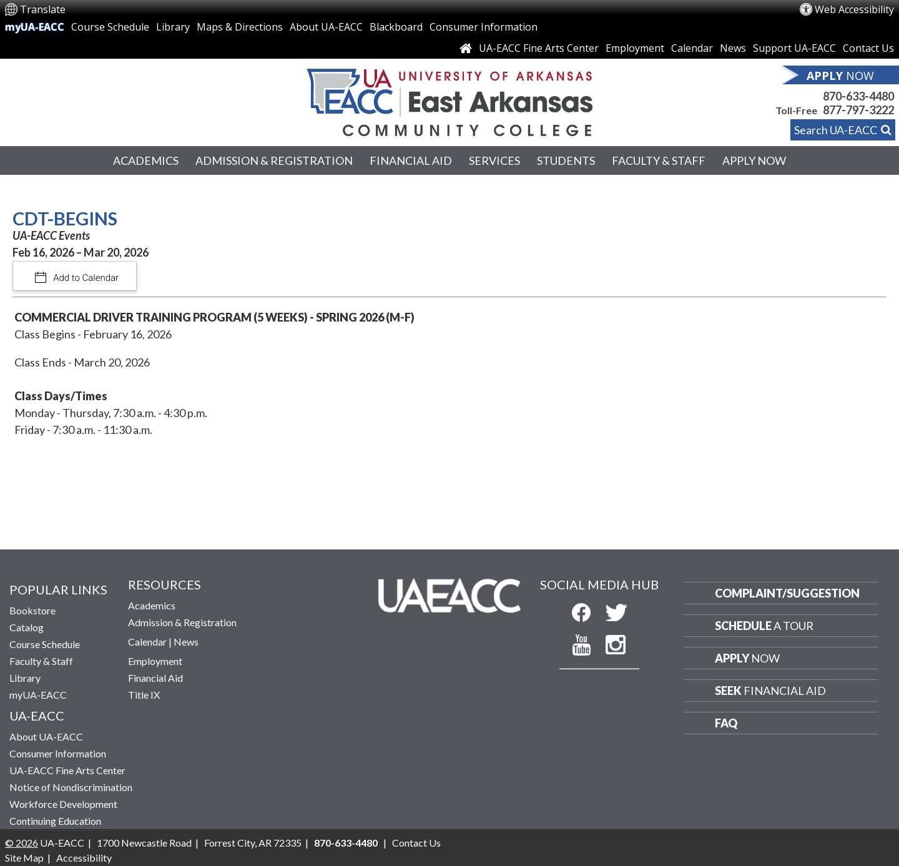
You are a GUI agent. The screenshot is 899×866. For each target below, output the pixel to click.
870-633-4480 (858, 96)
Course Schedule (110, 27)
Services (494, 160)
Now (747, 658)
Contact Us (868, 48)
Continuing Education (55, 821)
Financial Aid (411, 160)
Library (173, 27)
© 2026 (21, 843)
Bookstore (32, 610)
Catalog (26, 627)
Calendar (692, 48)
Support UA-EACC (794, 48)
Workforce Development (63, 804)
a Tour (764, 625)
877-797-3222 (858, 110)
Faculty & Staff (658, 160)
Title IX (144, 695)
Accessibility (84, 858)
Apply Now (754, 160)
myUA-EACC (34, 27)
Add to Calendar (85, 277)
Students (566, 160)
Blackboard (396, 27)
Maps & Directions (240, 27)
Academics (146, 160)
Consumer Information (484, 27)
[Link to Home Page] (466, 48)
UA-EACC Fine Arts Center (539, 48)
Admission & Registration (274, 160)
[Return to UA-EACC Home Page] (449, 99)
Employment (635, 48)
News (733, 48)
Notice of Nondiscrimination (70, 787)
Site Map (24, 858)
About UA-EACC (326, 27)
